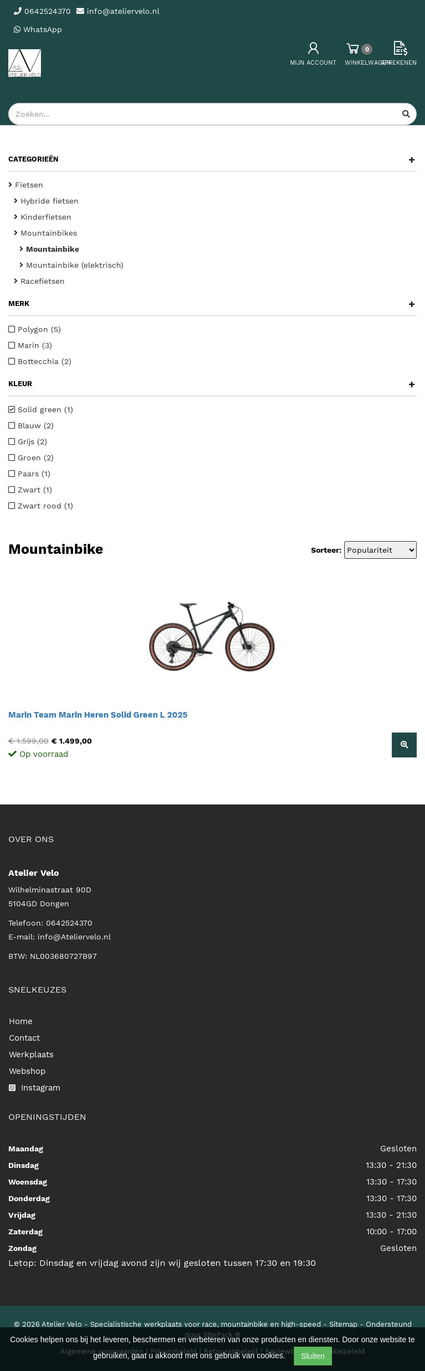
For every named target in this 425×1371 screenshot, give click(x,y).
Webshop (27, 1071)
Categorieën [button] (211, 159)
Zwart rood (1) (40, 505)
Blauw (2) (31, 425)
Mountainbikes (45, 232)
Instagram (34, 1088)
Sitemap (343, 1324)
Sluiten (313, 1356)
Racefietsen (39, 281)
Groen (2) (31, 457)
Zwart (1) (30, 489)
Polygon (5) (34, 329)
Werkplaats (31, 1055)
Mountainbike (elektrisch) (71, 265)
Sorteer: (326, 550)
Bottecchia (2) (39, 361)
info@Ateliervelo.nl (74, 936)
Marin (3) (30, 345)
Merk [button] (211, 304)
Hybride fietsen (46, 200)
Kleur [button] (211, 384)
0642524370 (69, 922)
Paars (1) (29, 473)
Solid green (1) (40, 409)
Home (21, 1021)
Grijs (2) (27, 441)
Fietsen (25, 184)
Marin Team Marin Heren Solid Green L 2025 (98, 715)
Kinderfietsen (42, 216)
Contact (24, 1038)
